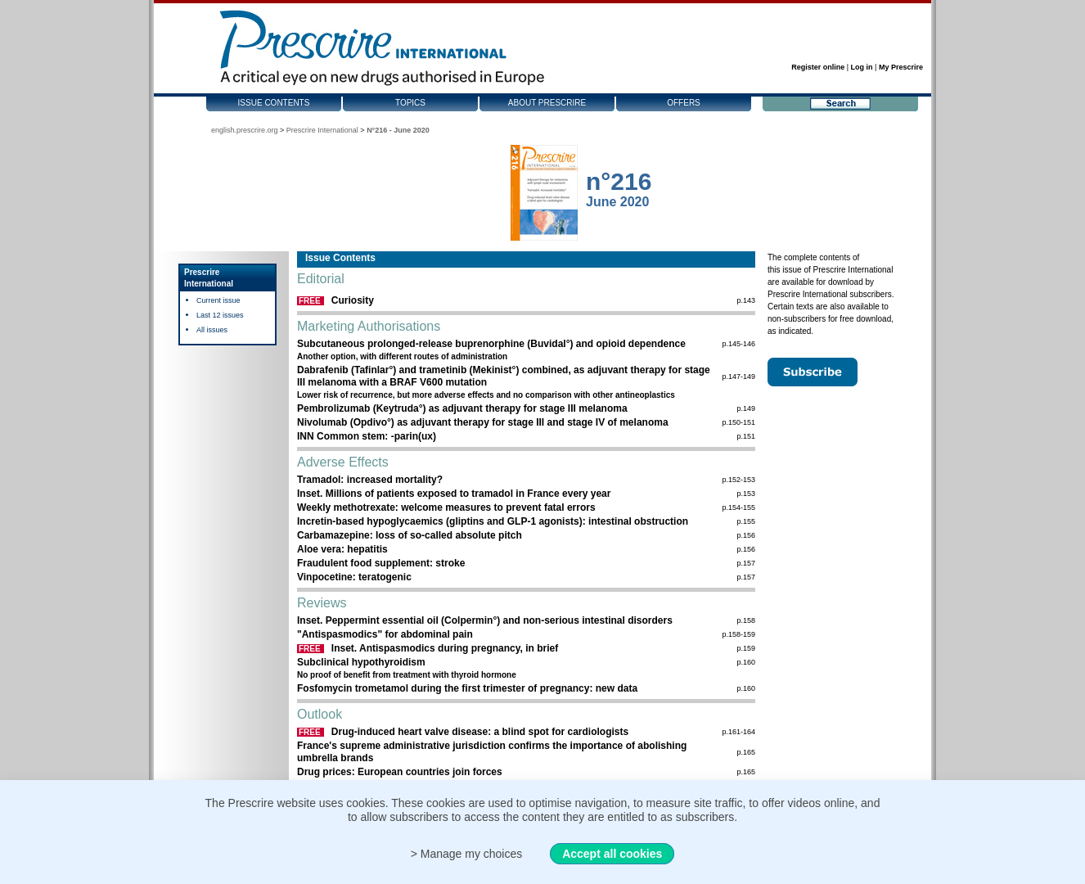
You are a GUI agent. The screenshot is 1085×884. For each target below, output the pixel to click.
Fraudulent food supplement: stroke (381, 563)
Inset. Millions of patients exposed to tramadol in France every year (453, 493)
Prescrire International (322, 130)
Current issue (218, 300)
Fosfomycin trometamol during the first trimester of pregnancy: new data (467, 688)
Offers (683, 102)
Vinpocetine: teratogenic (354, 577)
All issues (211, 330)
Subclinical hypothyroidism (361, 662)
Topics (410, 102)
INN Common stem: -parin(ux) (366, 436)
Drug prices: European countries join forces (399, 772)
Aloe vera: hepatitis (342, 549)
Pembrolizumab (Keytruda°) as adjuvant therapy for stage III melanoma (462, 408)
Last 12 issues (220, 315)
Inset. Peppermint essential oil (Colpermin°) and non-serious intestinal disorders (485, 620)
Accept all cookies (612, 853)
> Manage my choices (467, 853)
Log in (862, 67)
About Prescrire (547, 102)
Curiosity (352, 300)
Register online (817, 67)
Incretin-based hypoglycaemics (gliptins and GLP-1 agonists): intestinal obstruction (492, 521)
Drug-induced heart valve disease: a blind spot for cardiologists (479, 731)
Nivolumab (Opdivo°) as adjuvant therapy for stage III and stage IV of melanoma (483, 422)
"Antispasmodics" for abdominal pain (385, 634)
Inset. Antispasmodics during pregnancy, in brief (444, 648)
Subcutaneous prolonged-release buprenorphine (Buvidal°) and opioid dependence (491, 344)
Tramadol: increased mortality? (370, 479)
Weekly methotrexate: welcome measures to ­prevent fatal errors (446, 507)
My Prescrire (901, 67)
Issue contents (274, 102)
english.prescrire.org (244, 130)
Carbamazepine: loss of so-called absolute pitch (409, 535)
